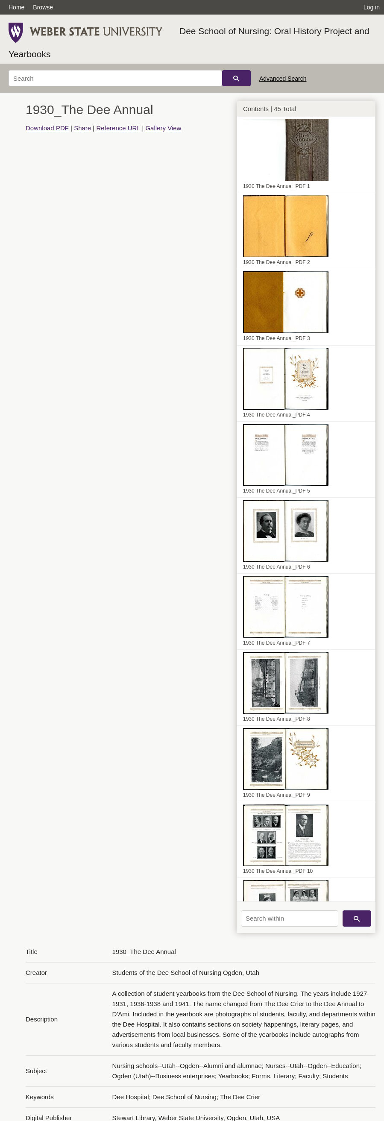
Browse (43, 7)
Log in (371, 7)
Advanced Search (283, 78)
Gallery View (163, 128)
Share (82, 128)
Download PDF (47, 128)
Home (16, 7)
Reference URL (118, 128)
